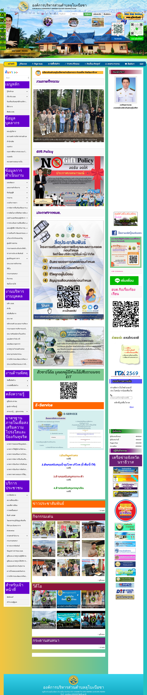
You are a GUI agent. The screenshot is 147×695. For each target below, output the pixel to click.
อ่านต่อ (102, 510)
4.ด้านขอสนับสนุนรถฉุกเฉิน (69, 488)
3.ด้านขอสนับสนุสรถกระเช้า (68, 476)
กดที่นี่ (68, 480)
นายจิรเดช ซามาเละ (126, 105)
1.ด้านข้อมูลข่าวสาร (68, 456)
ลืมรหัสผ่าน (107, 14)
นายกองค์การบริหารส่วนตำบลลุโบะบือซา (126, 108)
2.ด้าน (45, 464)
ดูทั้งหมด (102, 580)
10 (95, 319)
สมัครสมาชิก (97, 14)
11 (100, 319)
